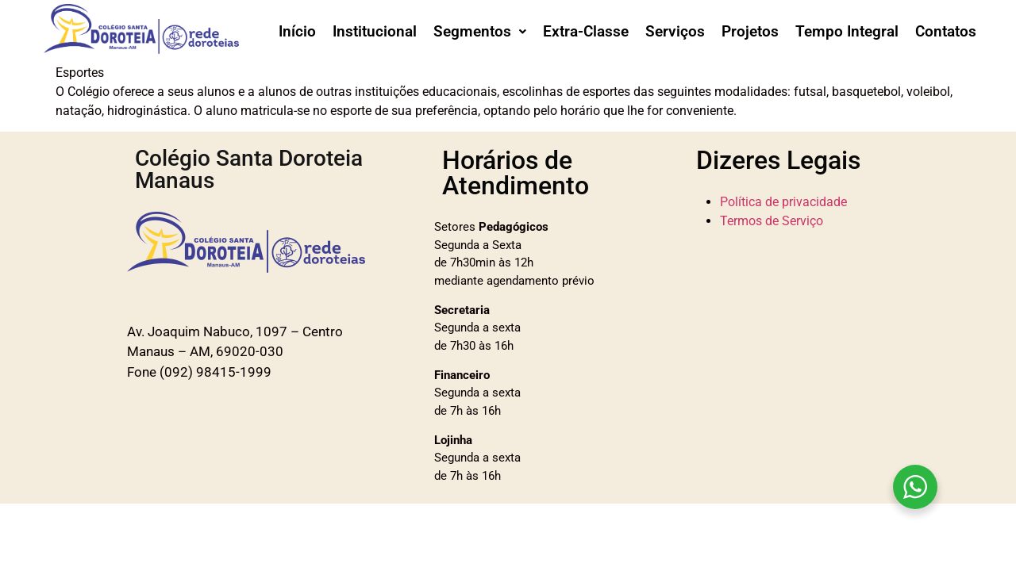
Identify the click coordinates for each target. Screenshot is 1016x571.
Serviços (675, 31)
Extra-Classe (586, 31)
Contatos (945, 31)
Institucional (375, 31)
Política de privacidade (783, 201)
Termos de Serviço (771, 220)
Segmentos (479, 31)
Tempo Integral (847, 31)
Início (297, 31)
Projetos (750, 31)
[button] (479, 31)
